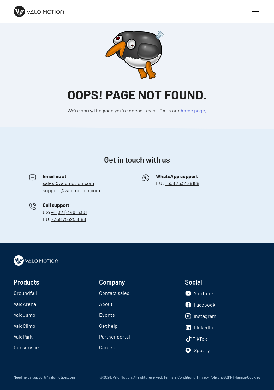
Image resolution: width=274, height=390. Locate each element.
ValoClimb (24, 326)
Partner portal (114, 336)
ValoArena (25, 304)
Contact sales (114, 293)
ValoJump (24, 315)
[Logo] (39, 11)
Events (107, 315)
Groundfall (25, 293)
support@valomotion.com (71, 190)
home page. (193, 110)
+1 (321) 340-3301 (69, 212)
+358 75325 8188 (182, 183)
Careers (108, 347)
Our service (26, 347)
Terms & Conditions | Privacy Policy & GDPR (197, 377)
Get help (108, 326)
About (106, 304)
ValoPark (23, 336)
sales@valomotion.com (68, 183)
